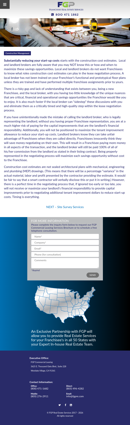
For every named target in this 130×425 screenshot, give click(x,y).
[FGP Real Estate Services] (65, 6)
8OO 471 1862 (65, 14)
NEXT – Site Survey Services (65, 207)
